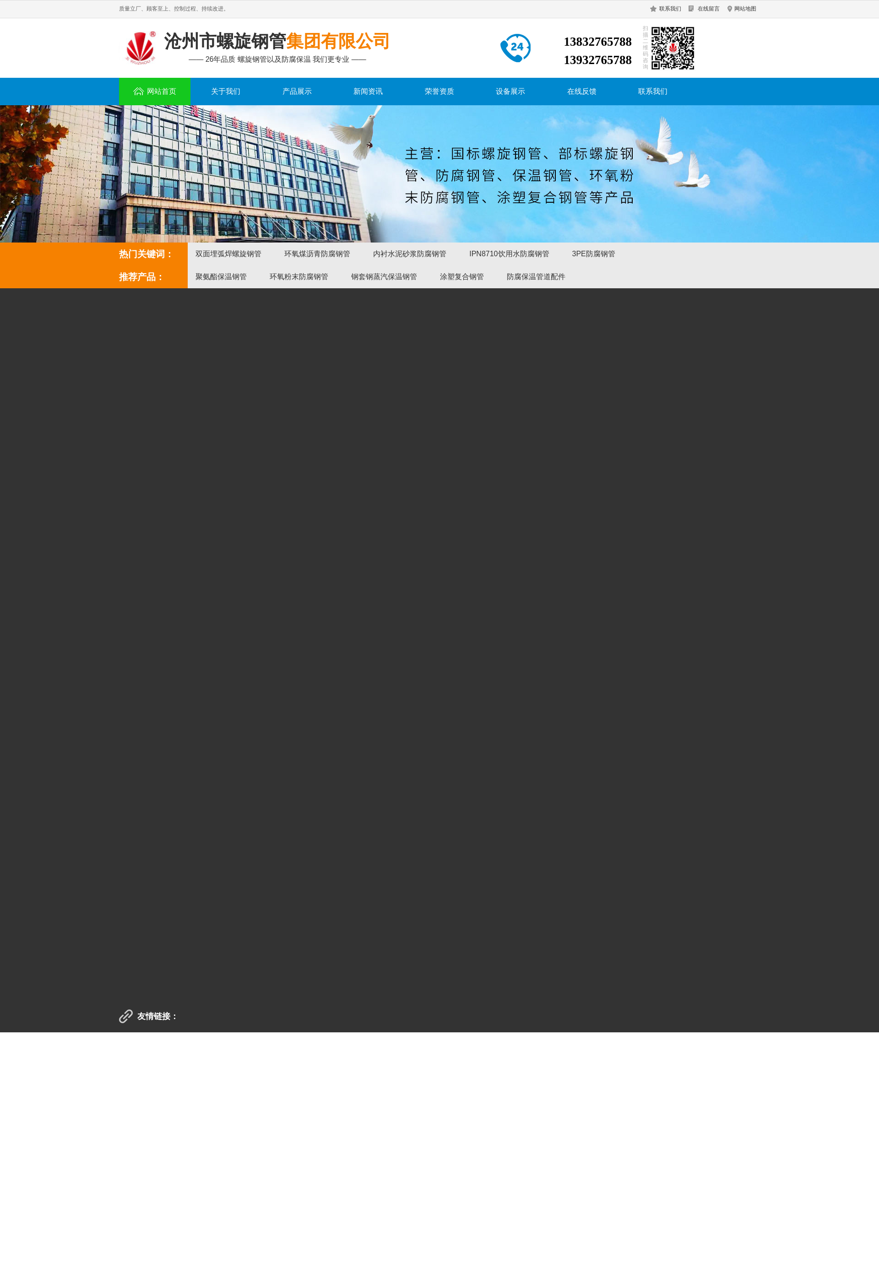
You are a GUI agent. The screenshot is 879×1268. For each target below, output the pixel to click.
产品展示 (297, 91)
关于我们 (225, 91)
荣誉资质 (439, 91)
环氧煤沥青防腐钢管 (317, 254)
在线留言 (709, 8)
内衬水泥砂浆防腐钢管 (409, 254)
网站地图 (745, 8)
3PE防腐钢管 (593, 254)
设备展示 (510, 91)
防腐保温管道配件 (536, 277)
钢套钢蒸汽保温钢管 (384, 277)
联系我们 (670, 8)
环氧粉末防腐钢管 (299, 277)
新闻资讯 (368, 91)
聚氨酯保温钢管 (221, 277)
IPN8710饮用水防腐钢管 (509, 254)
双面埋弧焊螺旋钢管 (228, 254)
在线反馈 (582, 91)
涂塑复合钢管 (462, 277)
